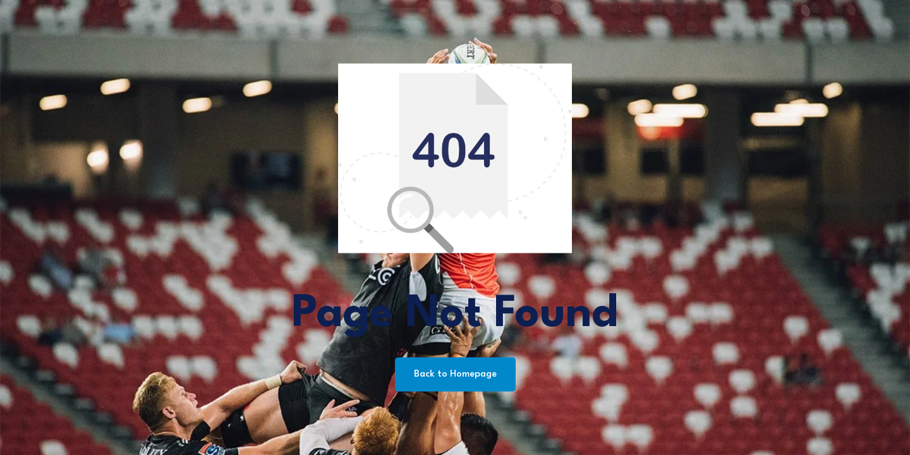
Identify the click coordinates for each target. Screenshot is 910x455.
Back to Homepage (455, 374)
